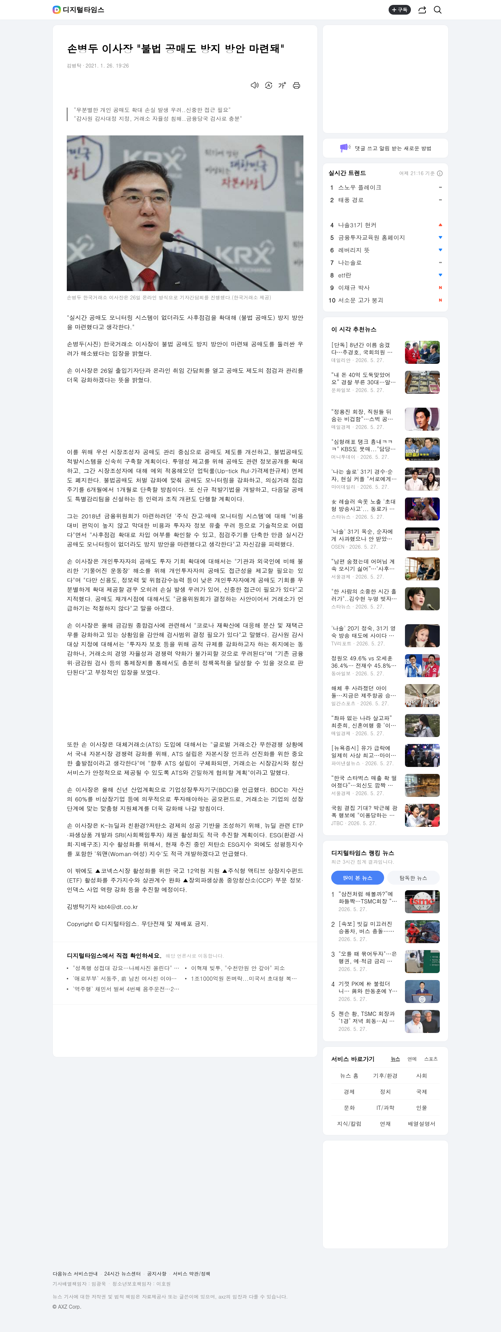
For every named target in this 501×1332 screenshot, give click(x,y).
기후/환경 (385, 1076)
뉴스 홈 (349, 1076)
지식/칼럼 (349, 1124)
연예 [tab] (411, 1058)
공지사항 (157, 1273)
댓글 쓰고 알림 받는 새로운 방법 (385, 148)
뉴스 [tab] (395, 1058)
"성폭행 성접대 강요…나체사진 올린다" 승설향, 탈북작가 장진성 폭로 (127, 968)
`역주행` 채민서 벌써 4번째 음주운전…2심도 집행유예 (127, 989)
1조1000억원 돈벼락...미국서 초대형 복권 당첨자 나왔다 (245, 978)
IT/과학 (385, 1108)
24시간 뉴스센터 (122, 1273)
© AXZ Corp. (67, 1307)
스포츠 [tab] (431, 1058)
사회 (421, 1076)
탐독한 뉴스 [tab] (413, 878)
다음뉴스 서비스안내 (75, 1273)
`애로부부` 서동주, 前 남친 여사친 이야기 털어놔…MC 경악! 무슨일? (127, 978)
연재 (385, 1124)
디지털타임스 (83, 9)
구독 (399, 9)
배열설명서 (422, 1124)
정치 (385, 1092)
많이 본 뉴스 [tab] (357, 878)
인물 (421, 1108)
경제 (349, 1092)
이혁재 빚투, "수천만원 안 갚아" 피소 (238, 968)
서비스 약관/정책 (192, 1273)
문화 (349, 1108)
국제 (421, 1092)
